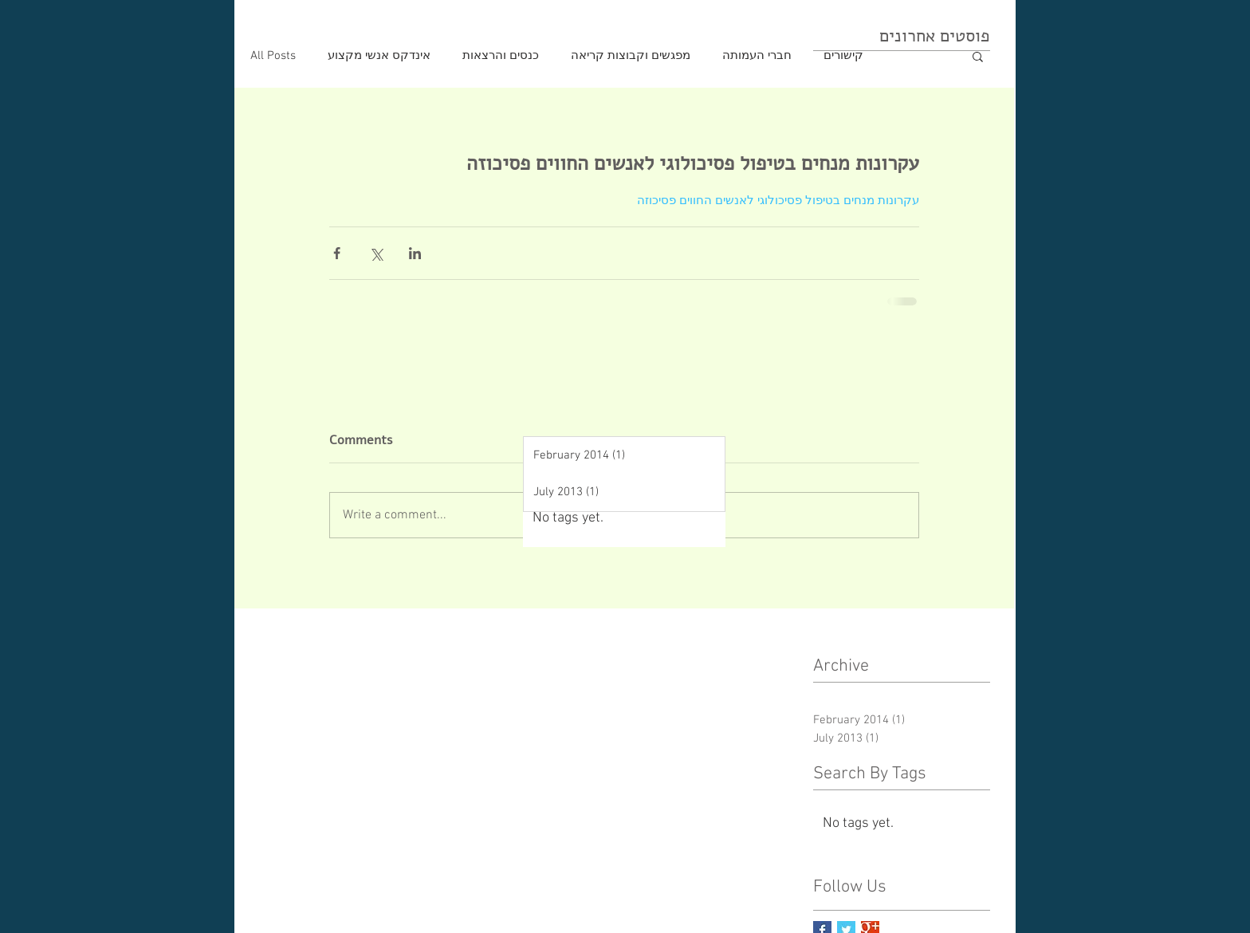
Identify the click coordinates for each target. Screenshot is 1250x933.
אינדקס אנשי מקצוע (379, 56)
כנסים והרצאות (500, 56)
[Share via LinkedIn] (415, 253)
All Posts (273, 56)
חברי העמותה (757, 56)
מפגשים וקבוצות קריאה (630, 56)
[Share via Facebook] (336, 253)
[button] (977, 55)
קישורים (843, 56)
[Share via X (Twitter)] (375, 253)
